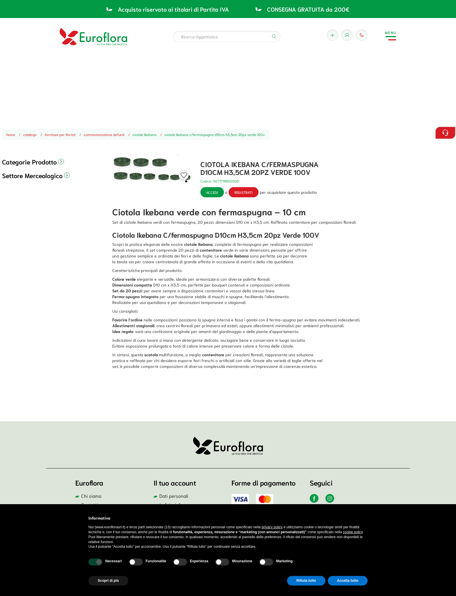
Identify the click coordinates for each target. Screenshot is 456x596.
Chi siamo (91, 496)
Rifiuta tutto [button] (306, 581)
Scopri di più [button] (108, 581)
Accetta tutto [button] (347, 581)
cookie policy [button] (353, 532)
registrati (243, 192)
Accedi (212, 192)
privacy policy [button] (272, 527)
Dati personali (173, 496)
